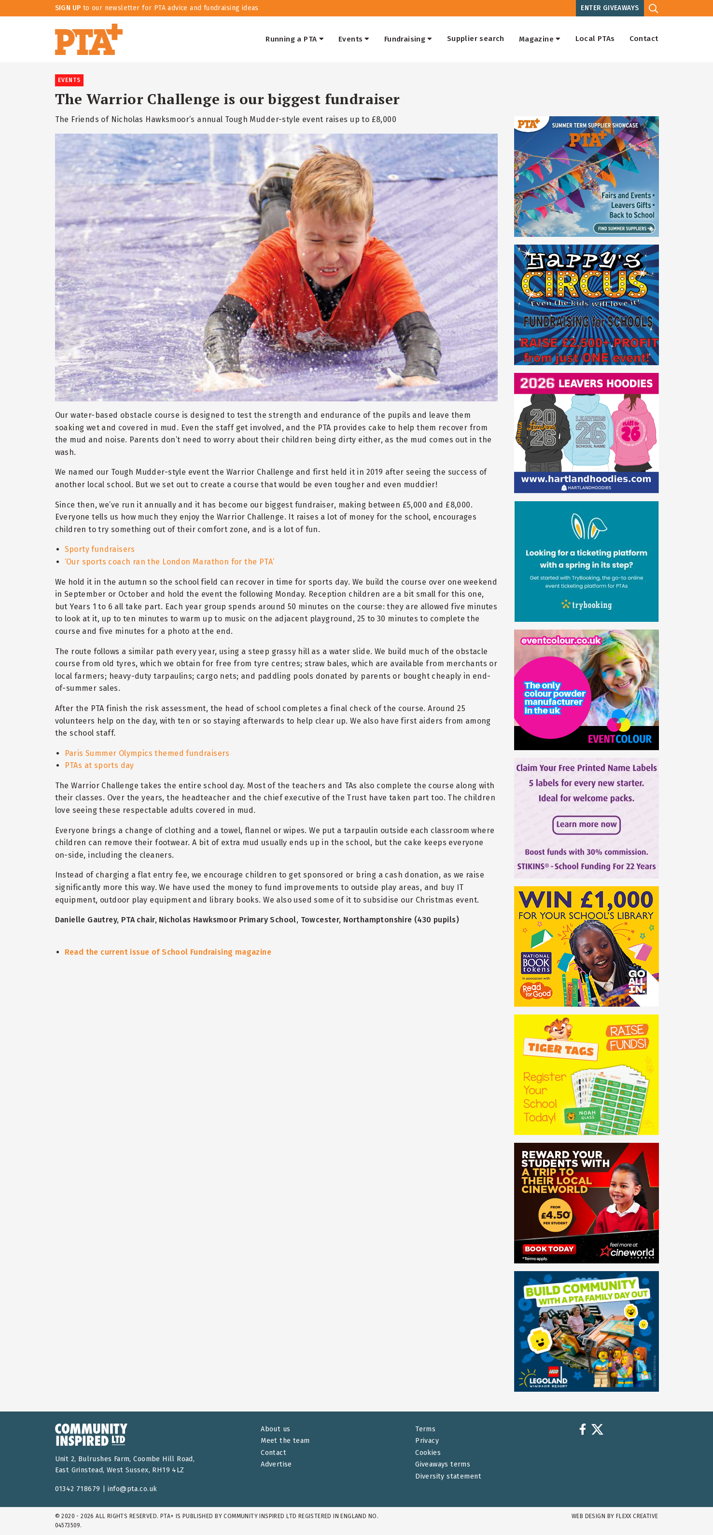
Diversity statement (448, 1476)
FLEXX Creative (637, 1516)
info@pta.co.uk (132, 1489)
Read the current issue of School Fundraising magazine (168, 952)
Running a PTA (295, 39)
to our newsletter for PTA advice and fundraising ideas (157, 8)
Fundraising (408, 39)
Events (354, 39)
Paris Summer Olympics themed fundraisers (147, 753)
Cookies (428, 1453)
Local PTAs (595, 39)
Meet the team (285, 1441)
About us (275, 1429)
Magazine (540, 39)
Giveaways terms (442, 1464)
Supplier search (475, 39)
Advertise (276, 1464)
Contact (643, 39)
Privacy (427, 1441)
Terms (425, 1429)
